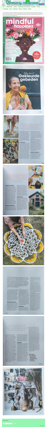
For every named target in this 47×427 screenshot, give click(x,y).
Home (3, 6)
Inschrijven (38, 6)
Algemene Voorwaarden (5, 420)
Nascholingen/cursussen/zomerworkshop (24, 6)
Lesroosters (15, 6)
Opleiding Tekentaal (9, 6)
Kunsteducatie (34, 6)
